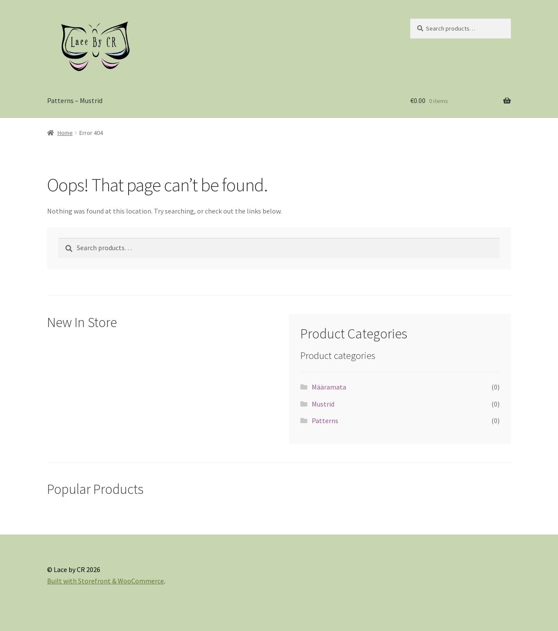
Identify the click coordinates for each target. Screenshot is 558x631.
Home (65, 133)
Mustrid (323, 404)
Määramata (329, 387)
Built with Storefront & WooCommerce (105, 580)
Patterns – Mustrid (74, 100)
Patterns (325, 420)
